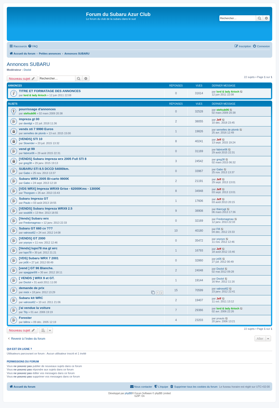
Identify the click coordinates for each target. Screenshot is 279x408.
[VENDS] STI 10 (30, 139)
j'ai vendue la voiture (34, 308)
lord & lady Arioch (35, 95)
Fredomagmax (32, 222)
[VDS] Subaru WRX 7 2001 (38, 258)
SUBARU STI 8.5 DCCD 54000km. (44, 169)
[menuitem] (33, 46)
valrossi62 (30, 232)
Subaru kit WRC (31, 298)
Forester (25, 318)
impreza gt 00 (29, 119)
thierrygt (221, 209)
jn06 (26, 262)
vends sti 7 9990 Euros (36, 129)
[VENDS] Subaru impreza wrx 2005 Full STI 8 (52, 159)
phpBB (128, 393)
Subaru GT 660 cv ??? (36, 228)
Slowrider (29, 143)
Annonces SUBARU (28, 64)
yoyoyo (28, 242)
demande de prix (31, 288)
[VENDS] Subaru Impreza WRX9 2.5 (45, 208)
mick (26, 292)
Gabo (27, 173)
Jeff (218, 119)
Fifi (218, 229)
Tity (26, 312)
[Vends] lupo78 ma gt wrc (38, 248)
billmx (27, 322)
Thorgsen (29, 192)
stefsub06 (30, 113)
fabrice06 (29, 153)
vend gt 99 (27, 149)
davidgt (28, 123)
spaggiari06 (30, 272)
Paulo (27, 202)
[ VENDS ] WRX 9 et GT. (37, 278)
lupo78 (28, 252)
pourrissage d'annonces (37, 109)
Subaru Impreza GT (33, 198)
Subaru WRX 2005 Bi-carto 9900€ (44, 178)
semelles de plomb (35, 133)
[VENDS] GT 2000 (32, 238)
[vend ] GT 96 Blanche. (36, 268)
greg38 (28, 163)
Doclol (27, 69)
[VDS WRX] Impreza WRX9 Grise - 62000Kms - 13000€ (59, 188)
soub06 (28, 212)
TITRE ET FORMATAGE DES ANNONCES (50, 91)
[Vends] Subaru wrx (34, 218)
